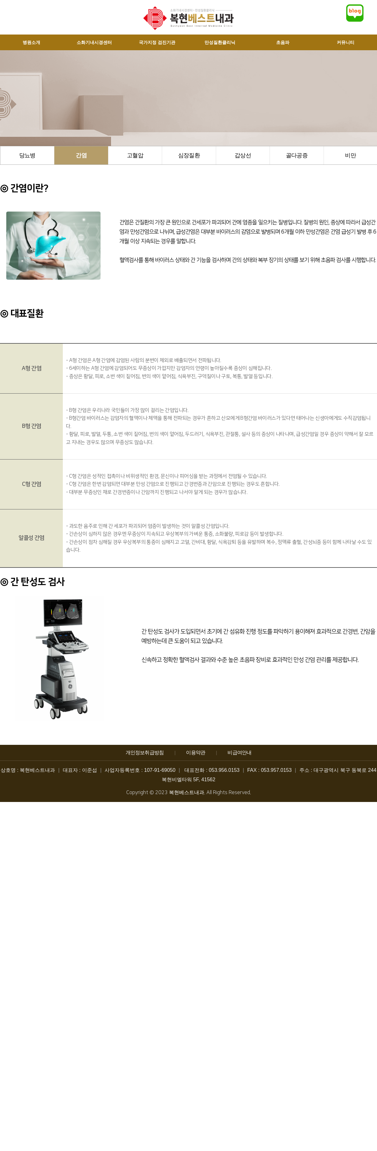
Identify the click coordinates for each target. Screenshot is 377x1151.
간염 (81, 155)
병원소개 (31, 42)
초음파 (282, 42)
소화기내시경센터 (94, 42)
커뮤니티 (345, 42)
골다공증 (297, 155)
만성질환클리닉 (220, 42)
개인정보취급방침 (145, 752)
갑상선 (243, 155)
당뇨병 (27, 155)
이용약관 (195, 752)
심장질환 (189, 155)
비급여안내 (239, 752)
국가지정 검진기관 (157, 42)
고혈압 (135, 155)
